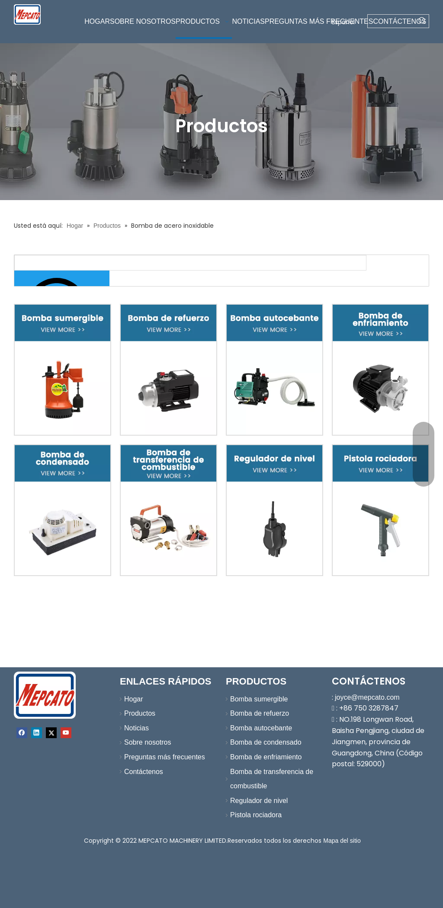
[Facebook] (21, 732)
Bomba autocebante (261, 728)
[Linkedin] (36, 732)
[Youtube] (66, 732)
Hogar (133, 699)
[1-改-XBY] (62, 370)
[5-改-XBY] (62, 510)
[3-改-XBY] (274, 370)
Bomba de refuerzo (259, 713)
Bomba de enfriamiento (266, 757)
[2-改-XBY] (168, 370)
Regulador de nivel (259, 800)
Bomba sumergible (259, 699)
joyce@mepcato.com (367, 697)
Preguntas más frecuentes (164, 757)
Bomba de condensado (266, 742)
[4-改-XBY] (380, 370)
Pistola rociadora (256, 815)
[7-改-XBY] (274, 510)
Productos (139, 713)
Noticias (136, 728)
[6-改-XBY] (168, 510)
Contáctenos (143, 771)
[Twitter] (51, 732)
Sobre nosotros (147, 742)
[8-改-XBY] (380, 510)
